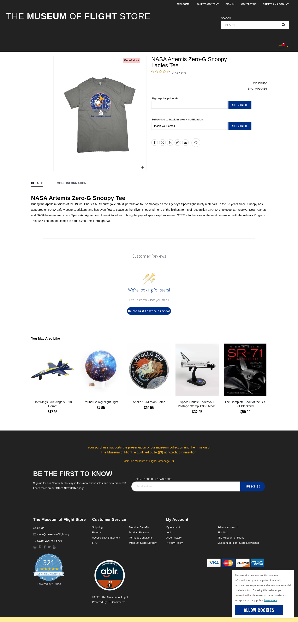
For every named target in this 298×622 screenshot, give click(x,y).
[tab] (40, 183)
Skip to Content (208, 4)
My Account (173, 527)
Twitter (162, 144)
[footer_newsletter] (185, 486)
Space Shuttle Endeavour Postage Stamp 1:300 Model (197, 404)
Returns (97, 532)
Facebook (154, 144)
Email (185, 144)
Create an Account (276, 4)
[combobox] (255, 25)
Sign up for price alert (166, 99)
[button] (20, 47)
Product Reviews (139, 532)
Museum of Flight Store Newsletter (238, 542)
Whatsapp (177, 144)
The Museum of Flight (230, 537)
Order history (173, 537)
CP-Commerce (116, 602)
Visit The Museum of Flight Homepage (149, 461)
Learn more (270, 600)
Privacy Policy (174, 542)
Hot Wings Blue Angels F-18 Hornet (53, 404)
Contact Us (249, 4)
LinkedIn (170, 144)
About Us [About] (38, 527)
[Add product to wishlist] (195, 144)
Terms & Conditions (141, 537)
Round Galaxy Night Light (101, 402)
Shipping (97, 527)
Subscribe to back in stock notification (177, 121)
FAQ (94, 542)
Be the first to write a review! (149, 311)
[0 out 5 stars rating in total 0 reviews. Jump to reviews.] (168, 72)
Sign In (230, 4)
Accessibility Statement (106, 537)
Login (169, 532)
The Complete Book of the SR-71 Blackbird (245, 404)
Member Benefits (139, 527)
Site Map (222, 532)
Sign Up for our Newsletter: (154, 479)
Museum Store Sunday (142, 542)
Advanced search (227, 527)
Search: (226, 18)
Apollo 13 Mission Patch (149, 402)
